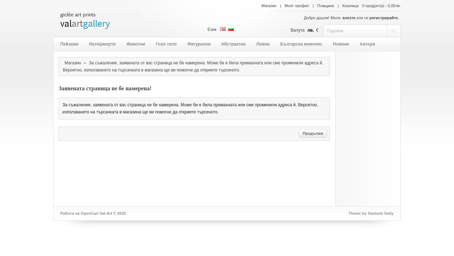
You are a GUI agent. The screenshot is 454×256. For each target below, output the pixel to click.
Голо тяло (166, 44)
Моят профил (296, 6)
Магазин (268, 6)
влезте (349, 18)
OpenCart (90, 213)
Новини (341, 44)
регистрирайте (384, 18)
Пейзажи (69, 44)
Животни (135, 44)
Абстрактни (233, 44)
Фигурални (198, 44)
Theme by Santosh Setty (371, 213)
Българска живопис (301, 44)
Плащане (325, 6)
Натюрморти (102, 44)
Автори (367, 44)
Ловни (263, 44)
